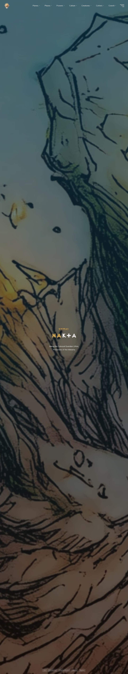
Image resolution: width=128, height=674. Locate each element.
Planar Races (64, 670)
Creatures (52, 670)
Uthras (63, 329)
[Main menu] (122, 6)
